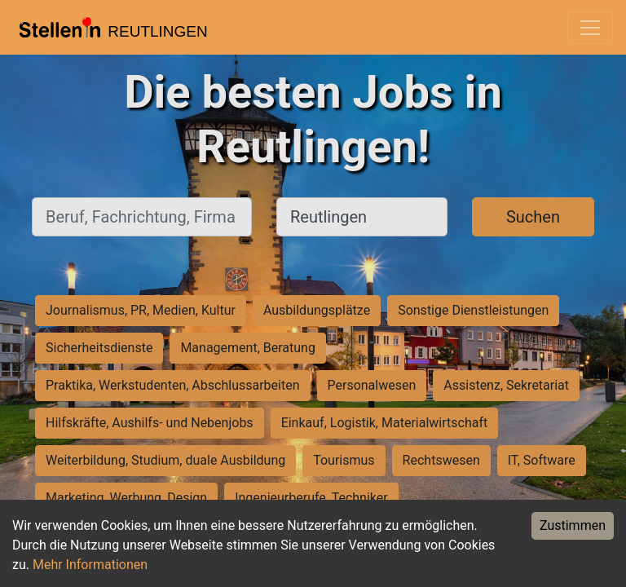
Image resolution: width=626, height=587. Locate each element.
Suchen (533, 217)
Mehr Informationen (90, 564)
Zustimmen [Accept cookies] (573, 525)
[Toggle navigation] (590, 27)
